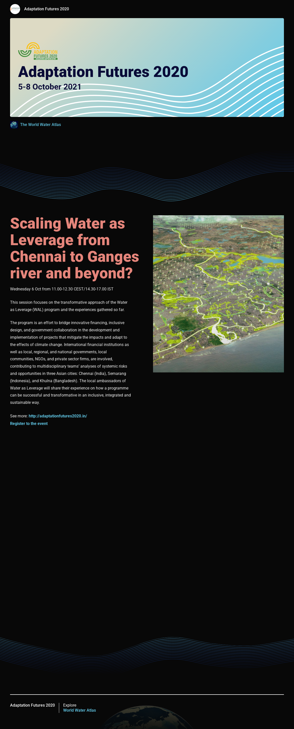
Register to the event (29, 423)
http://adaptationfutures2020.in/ (58, 416)
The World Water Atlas (40, 124)
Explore (79, 708)
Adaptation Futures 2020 (46, 9)
